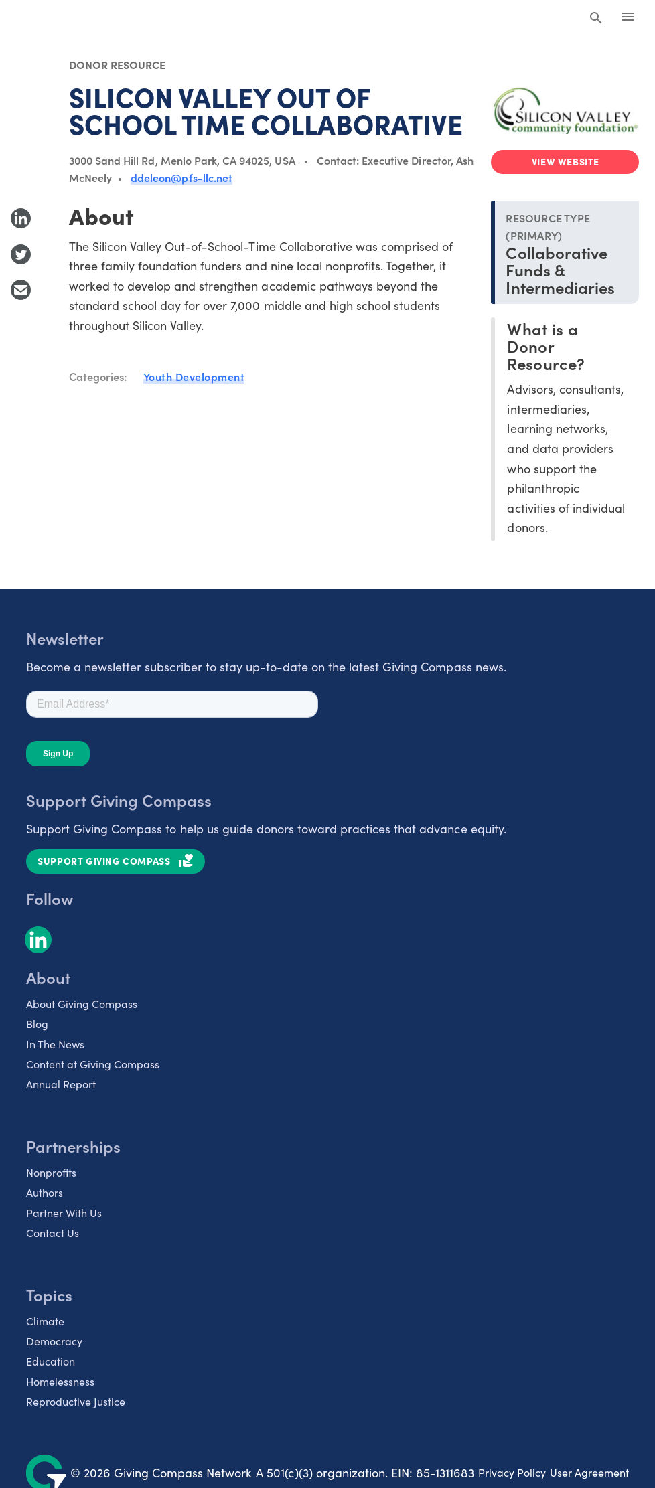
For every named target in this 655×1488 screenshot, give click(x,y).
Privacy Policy (512, 1472)
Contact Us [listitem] (52, 1233)
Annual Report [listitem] (61, 1084)
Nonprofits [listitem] (51, 1172)
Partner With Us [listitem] (64, 1213)
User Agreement (589, 1472)
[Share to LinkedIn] (21, 218)
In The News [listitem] (55, 1044)
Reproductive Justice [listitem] (75, 1401)
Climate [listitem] (45, 1321)
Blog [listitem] (37, 1024)
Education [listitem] (50, 1361)
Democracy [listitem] (54, 1341)
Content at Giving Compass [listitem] (92, 1064)
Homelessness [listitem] (60, 1381)
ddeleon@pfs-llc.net (181, 177)
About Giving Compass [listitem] (81, 1004)
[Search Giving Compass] (596, 19)
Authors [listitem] (44, 1192)
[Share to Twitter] (21, 254)
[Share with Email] (21, 290)
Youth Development (194, 376)
